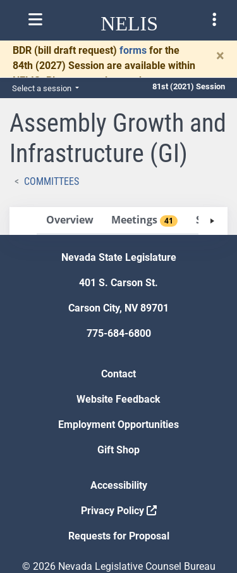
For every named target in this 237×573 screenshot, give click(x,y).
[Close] (220, 56)
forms (133, 50)
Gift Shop (118, 450)
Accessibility (118, 485)
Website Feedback (118, 399)
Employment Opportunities (118, 425)
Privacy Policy (119, 511)
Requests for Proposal (118, 536)
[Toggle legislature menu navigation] (214, 19)
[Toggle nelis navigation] (35, 19)
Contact (118, 374)
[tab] (69, 221)
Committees (51, 181)
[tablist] (118, 221)
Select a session (42, 88)
